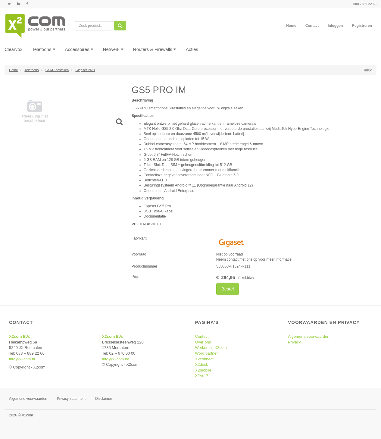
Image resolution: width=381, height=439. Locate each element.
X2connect (204, 359)
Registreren (362, 26)
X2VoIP (201, 375)
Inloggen (335, 26)
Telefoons (43, 49)
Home (291, 26)
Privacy (294, 342)
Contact (312, 26)
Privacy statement (71, 399)
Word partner (206, 353)
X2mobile (203, 370)
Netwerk (113, 49)
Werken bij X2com (211, 347)
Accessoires (79, 49)
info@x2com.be (116, 359)
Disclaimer (103, 399)
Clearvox (13, 49)
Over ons (203, 342)
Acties (192, 49)
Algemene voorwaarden (308, 336)
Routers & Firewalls (154, 49)
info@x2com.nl (22, 359)
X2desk (201, 364)
